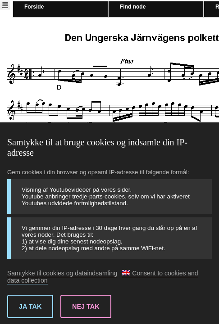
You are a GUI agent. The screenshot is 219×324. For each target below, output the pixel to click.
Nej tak (86, 306)
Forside (34, 7)
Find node (133, 7)
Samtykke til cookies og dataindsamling (62, 273)
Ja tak (30, 306)
